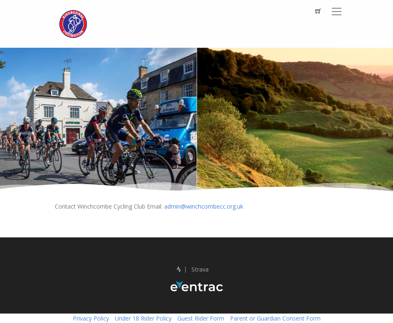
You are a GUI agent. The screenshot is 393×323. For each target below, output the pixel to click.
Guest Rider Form (200, 318)
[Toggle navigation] (336, 11)
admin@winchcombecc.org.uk (203, 206)
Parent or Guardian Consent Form (275, 318)
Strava (193, 269)
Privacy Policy (91, 318)
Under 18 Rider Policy (143, 318)
